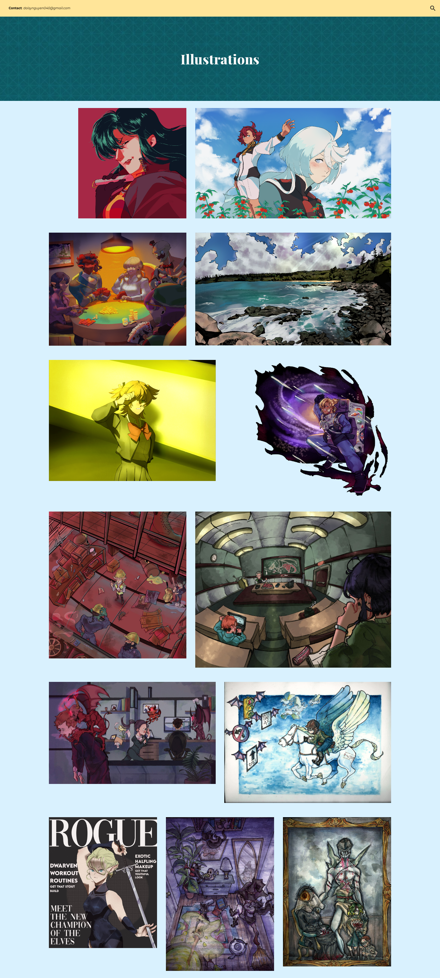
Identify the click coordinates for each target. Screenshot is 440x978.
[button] (433, 8)
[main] (220, 59)
